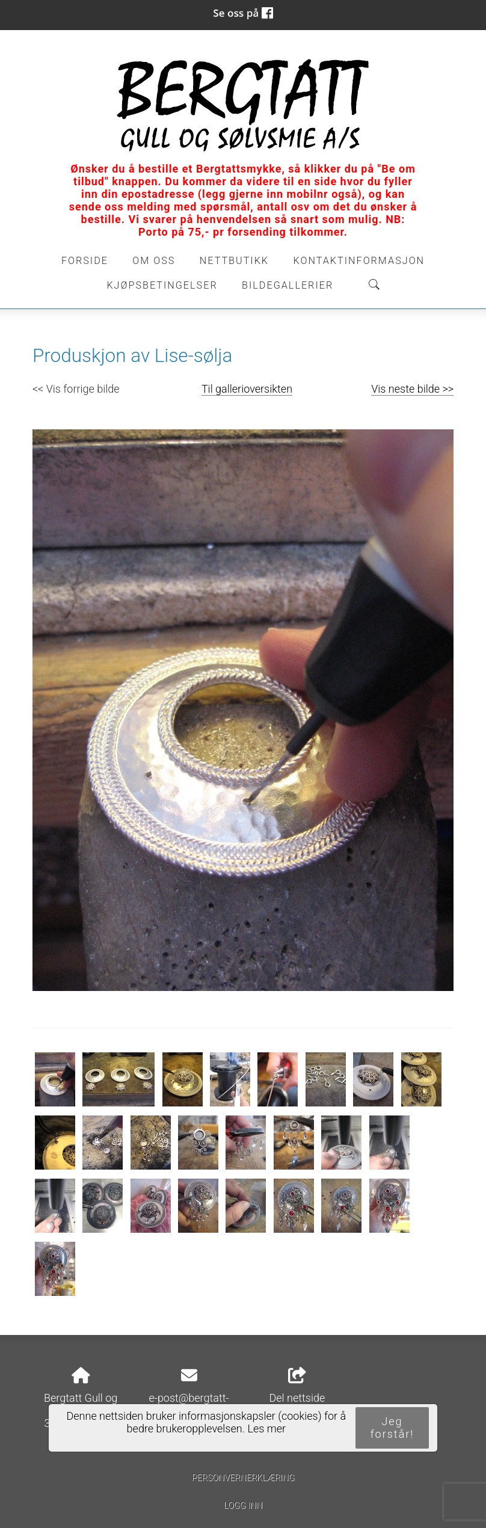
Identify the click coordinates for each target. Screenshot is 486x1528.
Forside (84, 260)
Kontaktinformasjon (359, 260)
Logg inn (243, 1505)
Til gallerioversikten (246, 388)
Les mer (266, 1428)
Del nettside (297, 1386)
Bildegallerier (287, 285)
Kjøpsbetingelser (161, 285)
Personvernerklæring (242, 1478)
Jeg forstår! (392, 1427)
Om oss (153, 260)
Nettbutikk (234, 260)
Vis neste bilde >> (412, 388)
